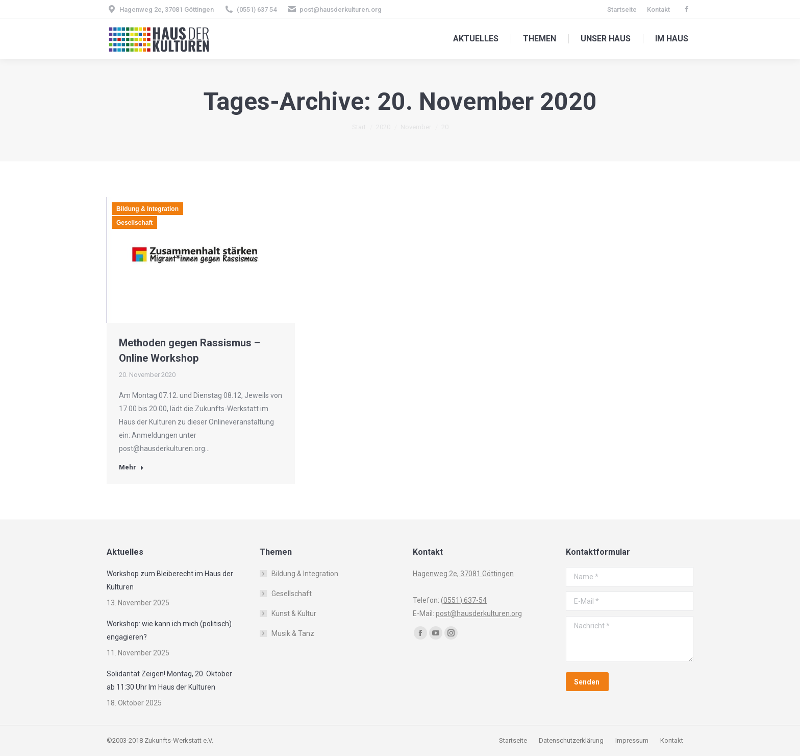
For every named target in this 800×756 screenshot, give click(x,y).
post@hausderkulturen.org (340, 9)
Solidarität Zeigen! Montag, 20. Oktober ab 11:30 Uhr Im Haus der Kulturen (169, 680)
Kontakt (671, 740)
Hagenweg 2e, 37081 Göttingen (166, 9)
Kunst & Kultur (293, 613)
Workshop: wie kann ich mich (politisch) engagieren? (169, 630)
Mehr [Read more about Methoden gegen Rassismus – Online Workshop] (131, 467)
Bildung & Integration (147, 208)
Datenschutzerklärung (571, 740)
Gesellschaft (134, 222)
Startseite (514, 740)
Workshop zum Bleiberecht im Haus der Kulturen (170, 580)
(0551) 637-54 (464, 600)
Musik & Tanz (292, 633)
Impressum (632, 740)
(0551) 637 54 (257, 9)
